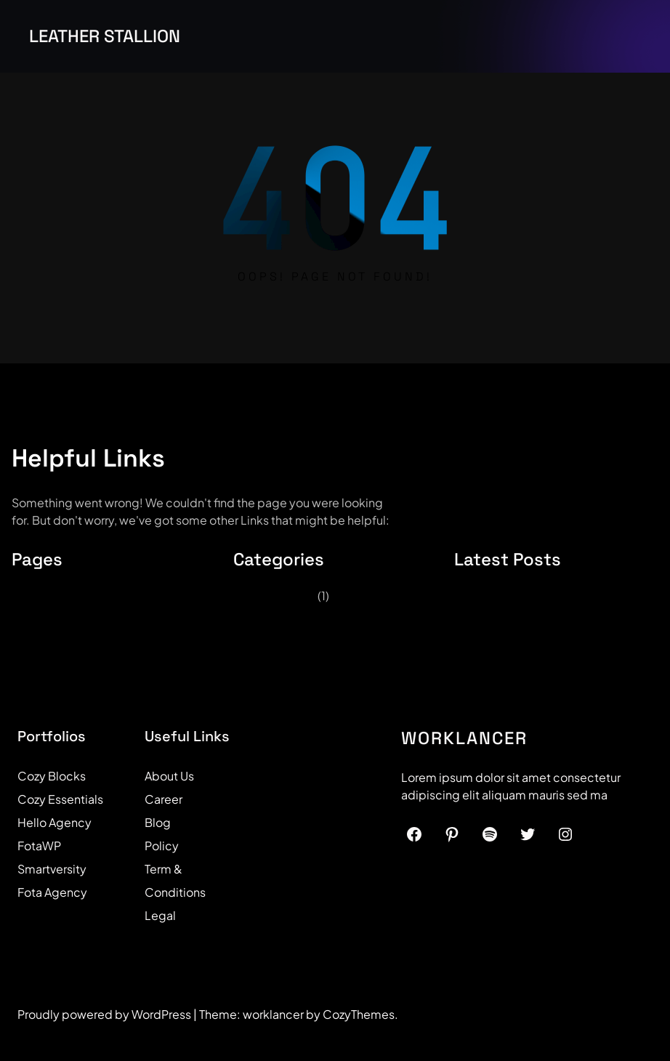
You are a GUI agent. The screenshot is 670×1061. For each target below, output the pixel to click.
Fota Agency (52, 892)
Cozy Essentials (60, 799)
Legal (160, 915)
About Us (169, 775)
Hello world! (494, 597)
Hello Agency (54, 822)
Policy (162, 845)
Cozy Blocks (51, 775)
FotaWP (39, 845)
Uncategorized (274, 595)
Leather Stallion (104, 36)
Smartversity (51, 868)
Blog (158, 822)
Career (163, 799)
